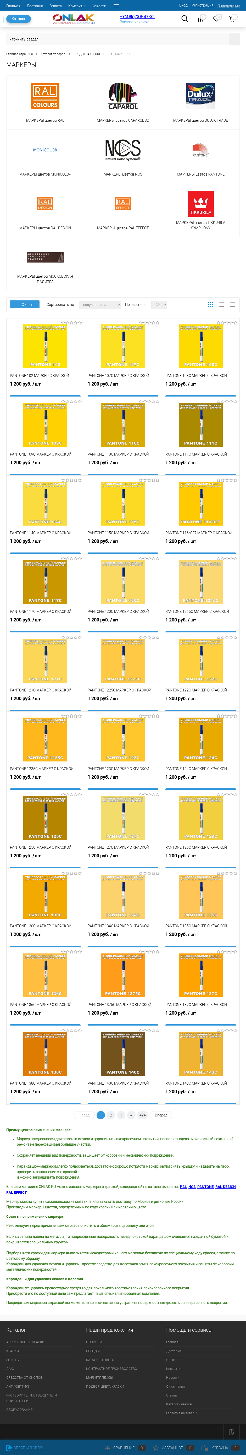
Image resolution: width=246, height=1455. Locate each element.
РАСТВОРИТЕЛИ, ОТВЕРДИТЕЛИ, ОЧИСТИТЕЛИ (31, 1398)
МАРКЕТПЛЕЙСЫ (99, 1378)
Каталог (19, 19)
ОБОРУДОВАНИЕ (19, 1410)
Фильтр (25, 304)
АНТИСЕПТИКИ (18, 1386)
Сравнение (125, 1448)
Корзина (221, 1448)
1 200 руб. (45, 390)
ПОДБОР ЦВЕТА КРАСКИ (105, 1386)
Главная (13, 6)
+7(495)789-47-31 (137, 16)
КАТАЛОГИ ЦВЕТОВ (101, 1360)
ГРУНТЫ (13, 1360)
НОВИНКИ (94, 1342)
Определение (228, 6)
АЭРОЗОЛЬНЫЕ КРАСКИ (25, 1342)
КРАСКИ (12, 1351)
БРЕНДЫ (93, 1351)
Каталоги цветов (179, 1404)
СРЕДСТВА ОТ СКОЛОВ (24, 1378)
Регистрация (203, 5)
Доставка (35, 6)
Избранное (173, 1448)
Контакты (76, 6)
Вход (183, 5)
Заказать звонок (134, 22)
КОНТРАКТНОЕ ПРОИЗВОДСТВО (111, 1369)
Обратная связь (25, 1448)
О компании (175, 1386)
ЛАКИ (10, 1369)
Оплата (55, 6)
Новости (99, 6)
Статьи (171, 1395)
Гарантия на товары (181, 1413)
